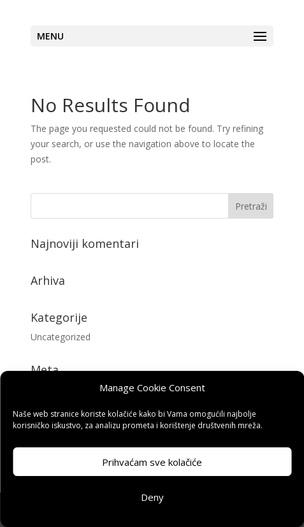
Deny (152, 497)
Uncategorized (60, 337)
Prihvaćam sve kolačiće (152, 462)
